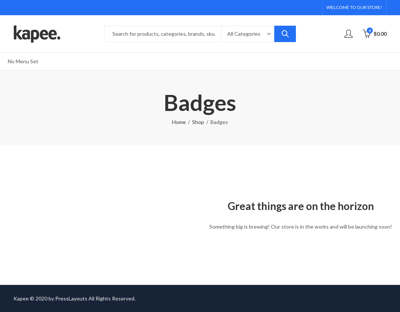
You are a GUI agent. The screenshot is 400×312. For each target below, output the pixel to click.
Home (179, 122)
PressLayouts (71, 298)
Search (285, 34)
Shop (198, 122)
